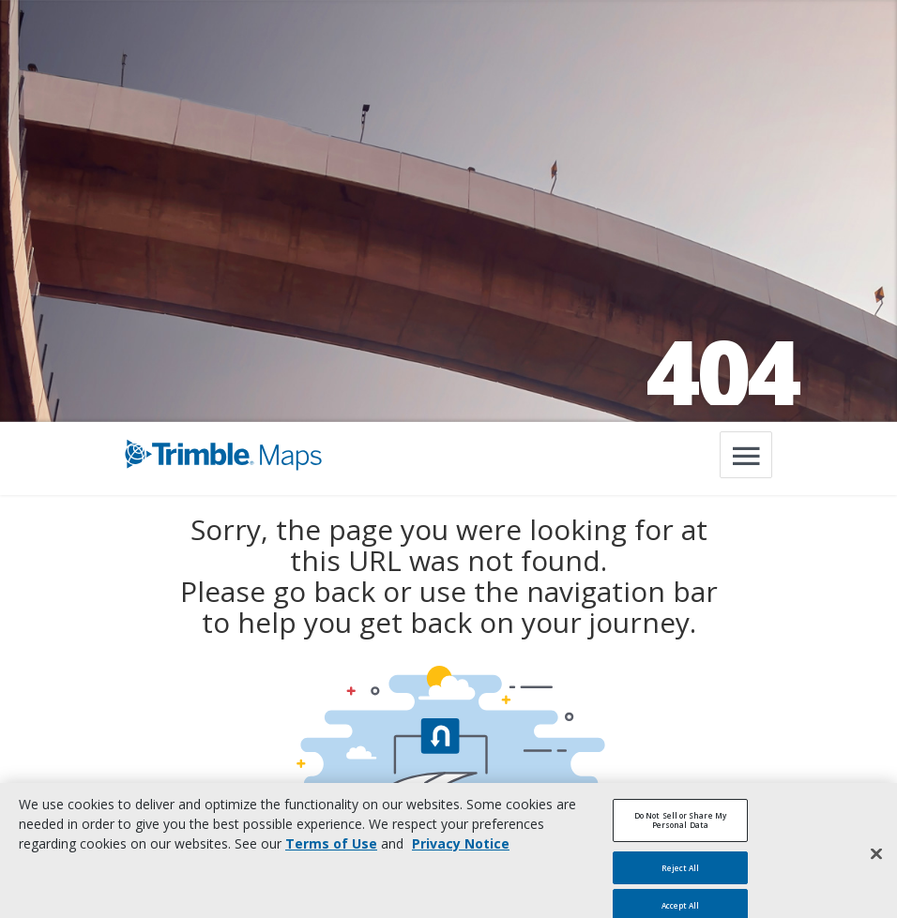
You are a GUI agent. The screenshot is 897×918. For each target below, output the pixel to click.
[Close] (876, 860)
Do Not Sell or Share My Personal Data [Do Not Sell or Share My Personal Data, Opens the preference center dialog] (680, 827)
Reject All (680, 874)
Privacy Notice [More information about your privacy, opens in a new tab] (460, 851)
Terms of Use (331, 851)
